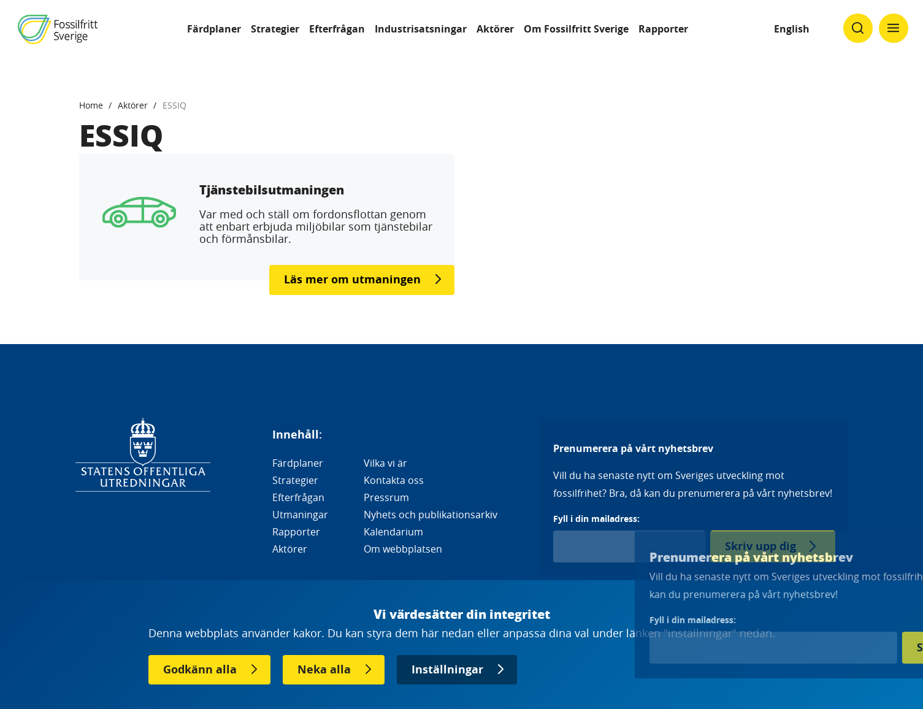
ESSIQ (174, 105)
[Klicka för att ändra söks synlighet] (858, 28)
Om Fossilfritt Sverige (576, 29)
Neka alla (324, 669)
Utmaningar (300, 514)
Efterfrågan (337, 29)
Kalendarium (393, 531)
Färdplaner (214, 29)
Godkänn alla (200, 669)
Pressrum (386, 497)
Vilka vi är (385, 463)
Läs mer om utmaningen (352, 279)
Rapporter (663, 29)
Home (91, 105)
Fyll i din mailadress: (596, 518)
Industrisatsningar (421, 29)
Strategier (275, 29)
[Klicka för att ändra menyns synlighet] (893, 28)
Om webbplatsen (403, 549)
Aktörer (495, 29)
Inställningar (447, 669)
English (792, 29)
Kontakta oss (394, 480)
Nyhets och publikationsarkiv (430, 514)
